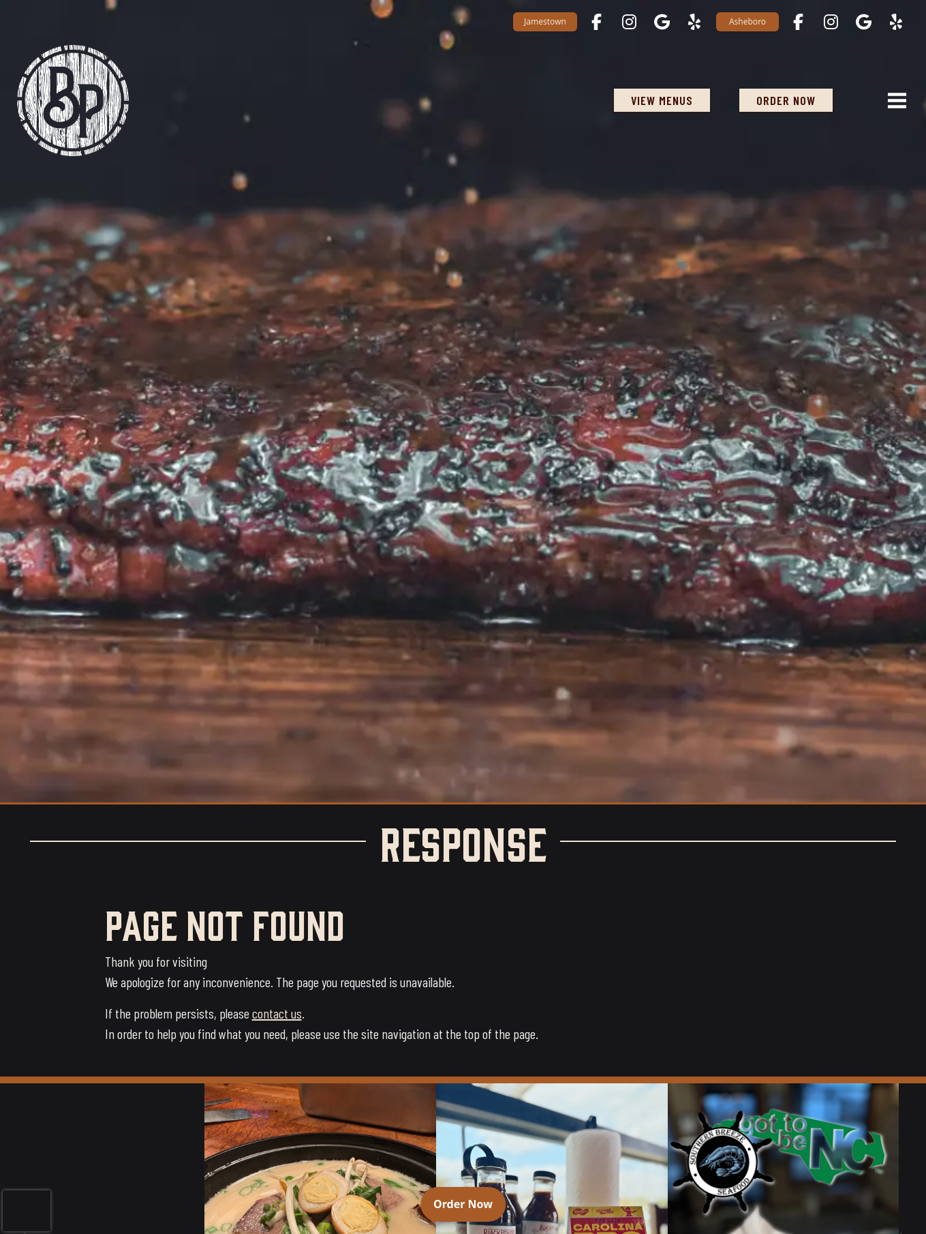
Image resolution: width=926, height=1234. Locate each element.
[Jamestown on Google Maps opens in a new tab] (661, 21)
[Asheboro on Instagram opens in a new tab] (830, 21)
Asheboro (747, 21)
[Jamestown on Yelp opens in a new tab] (694, 21)
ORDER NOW (794, 100)
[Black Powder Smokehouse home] (73, 100)
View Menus (662, 100)
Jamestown (545, 21)
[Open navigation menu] (891, 100)
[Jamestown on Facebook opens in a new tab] (596, 21)
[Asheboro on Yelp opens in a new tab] (896, 21)
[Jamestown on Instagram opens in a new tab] (629, 21)
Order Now (469, 1203)
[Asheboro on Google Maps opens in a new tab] (863, 21)
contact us (277, 1013)
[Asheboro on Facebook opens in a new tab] (798, 21)
